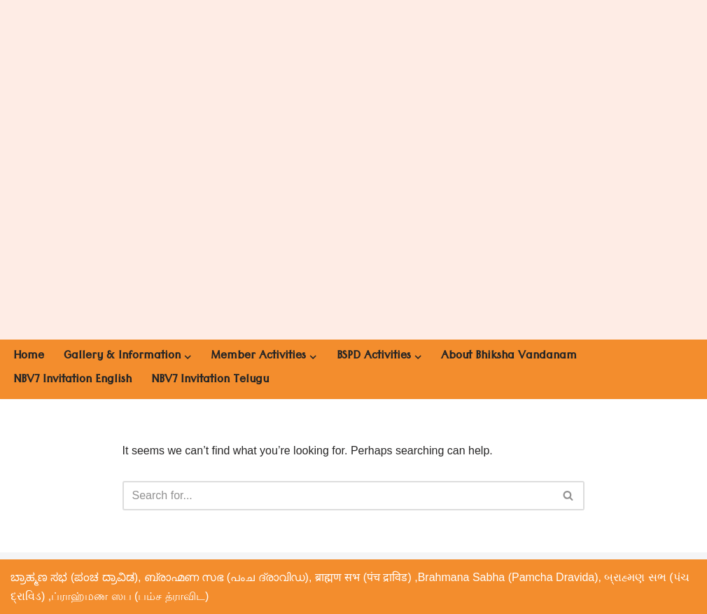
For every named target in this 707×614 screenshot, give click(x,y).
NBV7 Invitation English (72, 381)
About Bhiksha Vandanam (509, 357)
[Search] (338, 495)
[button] (187, 357)
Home (28, 357)
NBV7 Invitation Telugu (210, 381)
